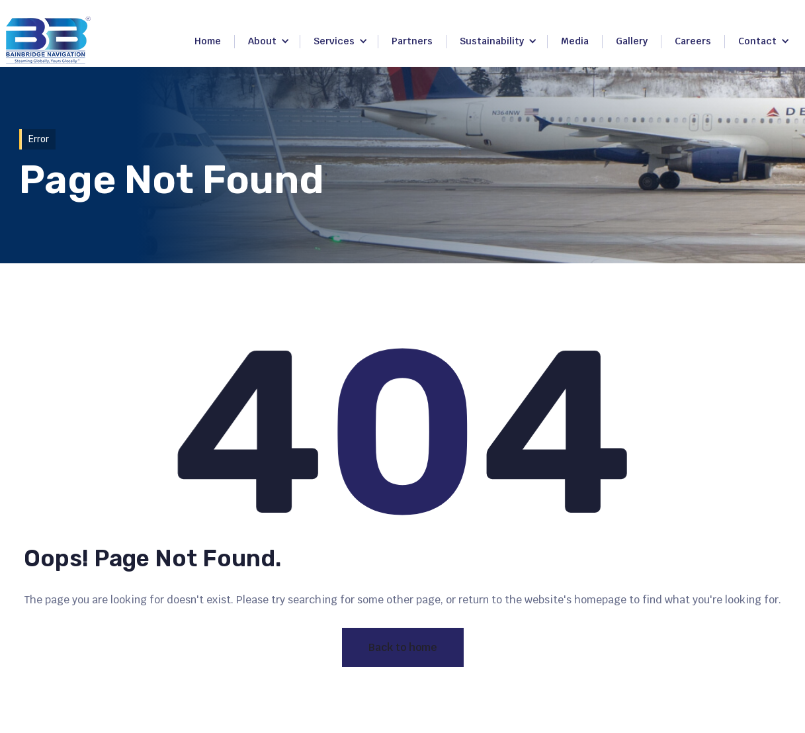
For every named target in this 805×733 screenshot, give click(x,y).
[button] (269, 42)
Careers (693, 41)
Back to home (402, 647)
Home (207, 41)
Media (575, 41)
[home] (48, 40)
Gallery (632, 41)
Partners (412, 41)
